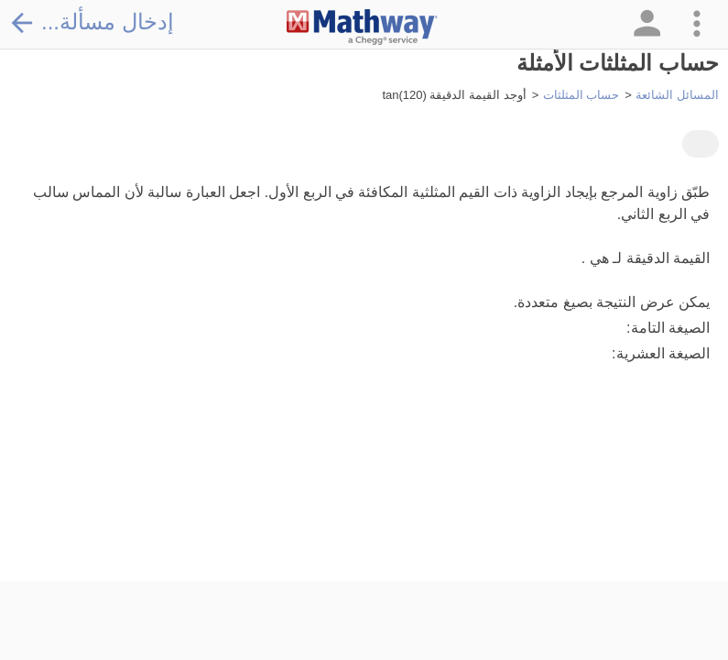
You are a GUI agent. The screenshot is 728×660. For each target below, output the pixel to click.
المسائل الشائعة (677, 95)
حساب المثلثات (581, 95)
